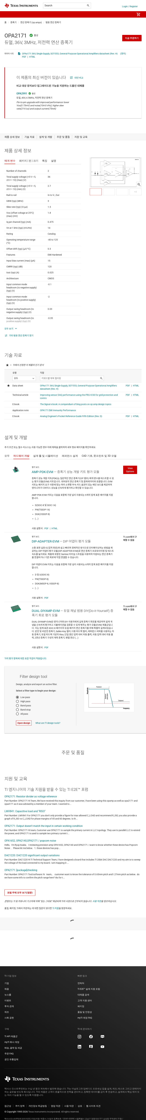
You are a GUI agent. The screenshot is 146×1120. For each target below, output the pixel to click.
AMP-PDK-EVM (42, 472)
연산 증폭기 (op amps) (31, 22)
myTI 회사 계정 (11, 1042)
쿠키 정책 (20, 1106)
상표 (80, 1106)
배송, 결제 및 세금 (13, 1048)
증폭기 (13, 22)
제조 (6, 1012)
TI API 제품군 (11, 1036)
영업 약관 (55, 1106)
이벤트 (7, 1000)
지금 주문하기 (132, 38)
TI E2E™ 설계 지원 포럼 (89, 989)
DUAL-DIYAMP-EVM (46, 611)
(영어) (123, 53)
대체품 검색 (83, 994)
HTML (32, 57)
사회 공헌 (9, 1017)
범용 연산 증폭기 (53, 22)
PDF (24, 57)
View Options (130, 470)
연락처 (81, 983)
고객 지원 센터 (85, 1000)
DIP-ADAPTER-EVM (45, 541)
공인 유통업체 (11, 1059)
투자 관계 (9, 1006)
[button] (7, 14)
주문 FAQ (9, 1053)
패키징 (81, 1006)
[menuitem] (129, 14)
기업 (6, 983)
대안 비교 (79, 77)
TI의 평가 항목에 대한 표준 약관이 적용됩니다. (25, 658)
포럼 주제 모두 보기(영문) (20, 892)
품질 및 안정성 (85, 1012)
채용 (6, 989)
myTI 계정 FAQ (85, 1017)
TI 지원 (55, 908)
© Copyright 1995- (16, 1111)
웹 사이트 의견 (93, 1106)
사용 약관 (97, 901)
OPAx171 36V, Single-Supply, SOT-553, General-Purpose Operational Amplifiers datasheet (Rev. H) (70, 53)
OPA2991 (21, 93)
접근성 (7, 1106)
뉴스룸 (7, 994)
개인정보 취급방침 (38, 1106)
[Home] (21, 6)
